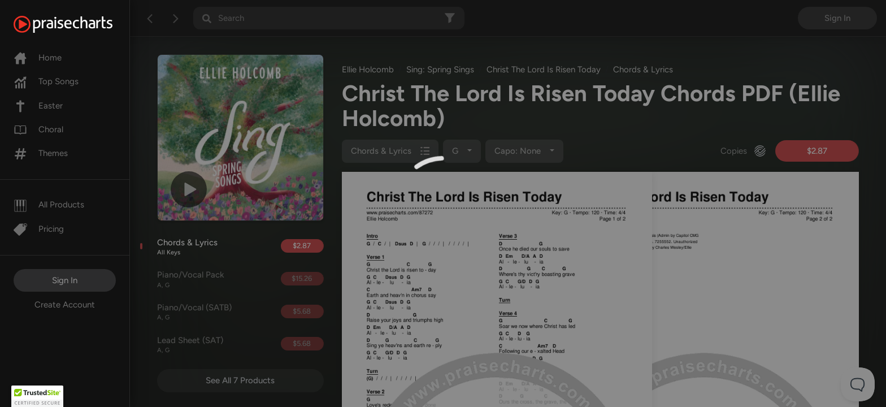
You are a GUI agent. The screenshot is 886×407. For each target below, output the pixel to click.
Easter (38, 106)
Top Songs (46, 81)
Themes (41, 153)
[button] (37, 396)
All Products (49, 205)
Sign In (64, 280)
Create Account (64, 305)
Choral (38, 129)
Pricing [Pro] (39, 229)
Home (38, 58)
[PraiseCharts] (77, 24)
